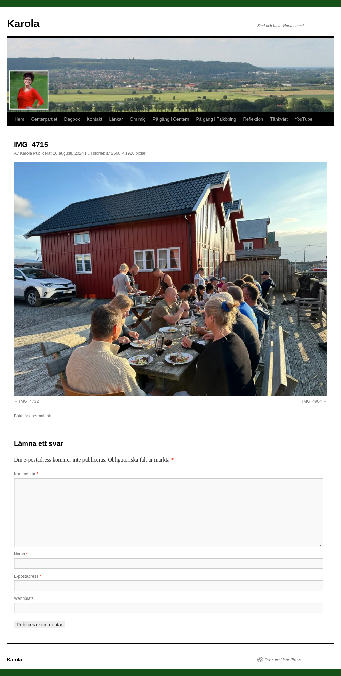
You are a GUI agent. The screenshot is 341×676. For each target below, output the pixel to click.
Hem (19, 119)
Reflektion (253, 119)
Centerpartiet (44, 119)
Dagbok (72, 119)
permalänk (41, 416)
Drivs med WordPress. (283, 659)
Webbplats (23, 598)
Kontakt (94, 119)
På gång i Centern (171, 119)
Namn (21, 554)
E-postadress (27, 576)
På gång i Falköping (216, 119)
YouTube (303, 119)
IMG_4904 (312, 401)
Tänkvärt (279, 119)
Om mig (138, 119)
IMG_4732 (29, 401)
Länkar (116, 119)
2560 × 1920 (122, 153)
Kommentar (26, 474)
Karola (23, 23)
